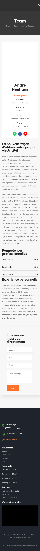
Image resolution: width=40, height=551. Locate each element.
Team (16, 26)
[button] (39, 5)
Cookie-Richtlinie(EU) (30, 545)
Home (7, 26)
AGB (4, 545)
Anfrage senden (10, 439)
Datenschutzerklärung (14, 545)
